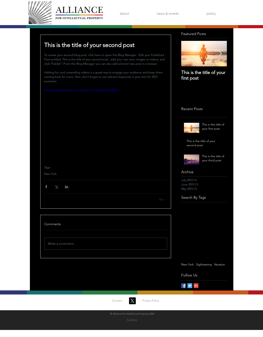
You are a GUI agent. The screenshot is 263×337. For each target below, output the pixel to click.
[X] (132, 300)
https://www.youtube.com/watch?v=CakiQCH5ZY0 (81, 90)
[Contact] (117, 301)
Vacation (219, 264)
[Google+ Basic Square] (196, 285)
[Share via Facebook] (46, 187)
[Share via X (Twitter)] (56, 187)
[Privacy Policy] (151, 301)
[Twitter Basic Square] (189, 285)
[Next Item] (220, 53)
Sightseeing (204, 264)
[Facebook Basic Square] (183, 285)
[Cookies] (132, 320)
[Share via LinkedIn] (67, 187)
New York (50, 174)
